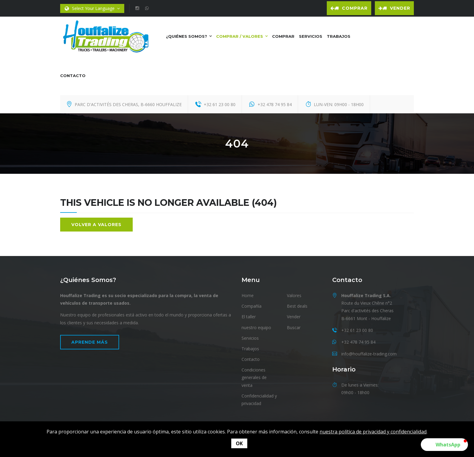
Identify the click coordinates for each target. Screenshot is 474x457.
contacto (73, 75)
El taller (249, 316)
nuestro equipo (256, 327)
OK (239, 443)
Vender (394, 8)
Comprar (349, 8)
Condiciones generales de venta (254, 377)
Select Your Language (92, 8)
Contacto (251, 359)
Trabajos (338, 36)
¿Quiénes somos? (186, 36)
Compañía (251, 306)
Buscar (293, 327)
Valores (294, 295)
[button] (444, 444)
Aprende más (89, 342)
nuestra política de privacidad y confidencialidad (373, 431)
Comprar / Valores (239, 36)
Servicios (310, 36)
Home (248, 295)
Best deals (297, 306)
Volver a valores (96, 224)
